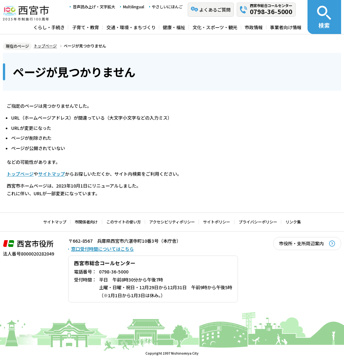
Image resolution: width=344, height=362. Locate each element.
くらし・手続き (49, 27)
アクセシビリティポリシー (172, 222)
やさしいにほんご (167, 7)
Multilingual (133, 7)
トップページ (45, 46)
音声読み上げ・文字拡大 (94, 7)
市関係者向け (86, 222)
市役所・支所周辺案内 (301, 243)
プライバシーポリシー (258, 222)
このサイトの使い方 (123, 222)
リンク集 (293, 222)
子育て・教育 (85, 27)
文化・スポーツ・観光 (214, 27)
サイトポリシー (216, 222)
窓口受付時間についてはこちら (102, 249)
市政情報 (254, 27)
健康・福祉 (174, 27)
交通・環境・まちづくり (131, 27)
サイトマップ (51, 174)
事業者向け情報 (285, 27)
